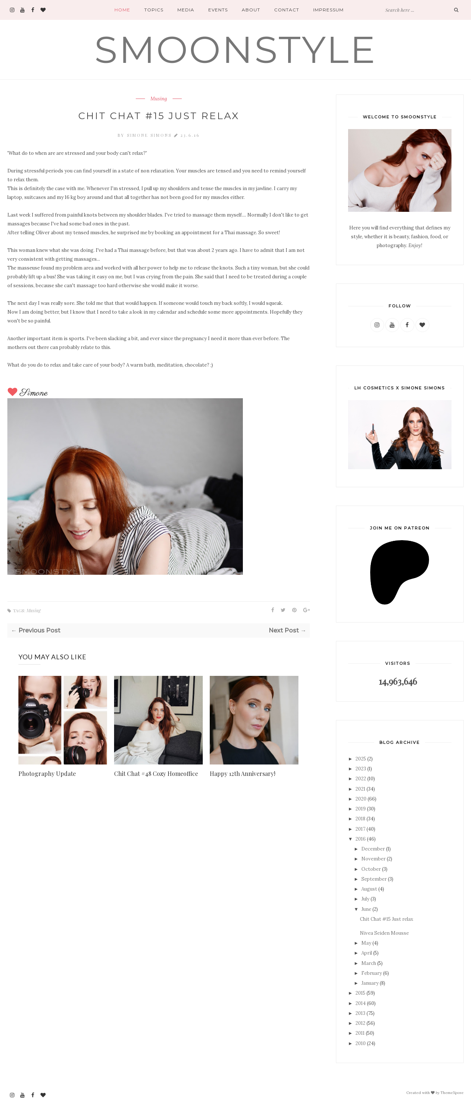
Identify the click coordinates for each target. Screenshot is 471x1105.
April (366, 953)
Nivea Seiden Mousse (384, 933)
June (366, 909)
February (371, 973)
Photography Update (47, 773)
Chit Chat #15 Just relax (386, 919)
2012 (360, 1023)
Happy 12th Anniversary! (242, 773)
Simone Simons (150, 135)
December (373, 849)
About (251, 10)
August (369, 889)
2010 (360, 1043)
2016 (360, 839)
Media (185, 10)
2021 (360, 789)
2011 (360, 1033)
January (370, 983)
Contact (286, 10)
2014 (360, 1003)
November (373, 859)
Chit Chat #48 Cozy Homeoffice (156, 773)
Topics (153, 10)
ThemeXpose (452, 1092)
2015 (360, 993)
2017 (360, 829)
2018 (360, 819)
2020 (360, 799)
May (366, 943)
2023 (360, 769)
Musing (158, 99)
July (365, 899)
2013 (360, 1013)
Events (218, 10)
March (368, 963)
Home (122, 10)
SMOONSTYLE (235, 49)
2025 (360, 759)
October (371, 869)
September (374, 879)
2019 (360, 809)
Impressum (328, 10)
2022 (360, 779)
